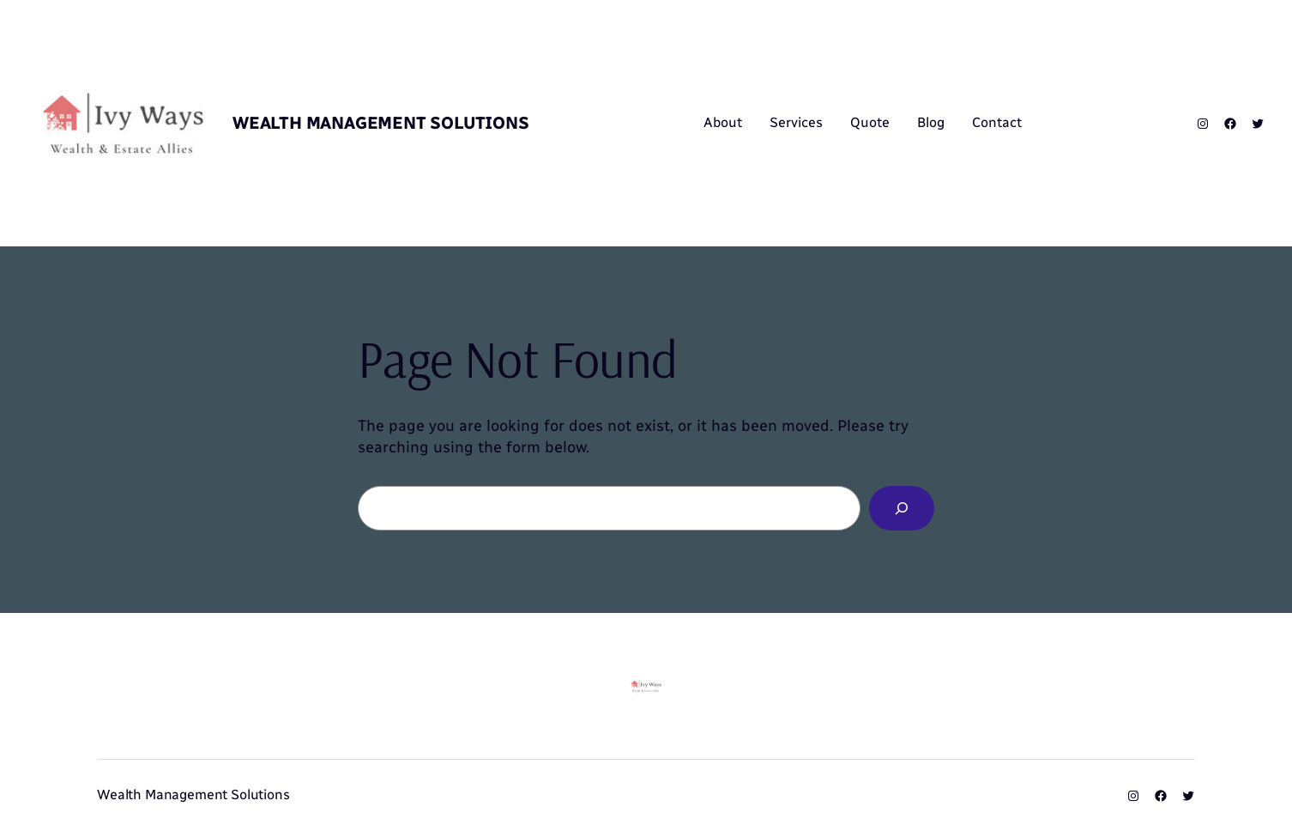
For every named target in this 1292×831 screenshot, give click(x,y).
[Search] (901, 508)
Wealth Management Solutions (380, 122)
